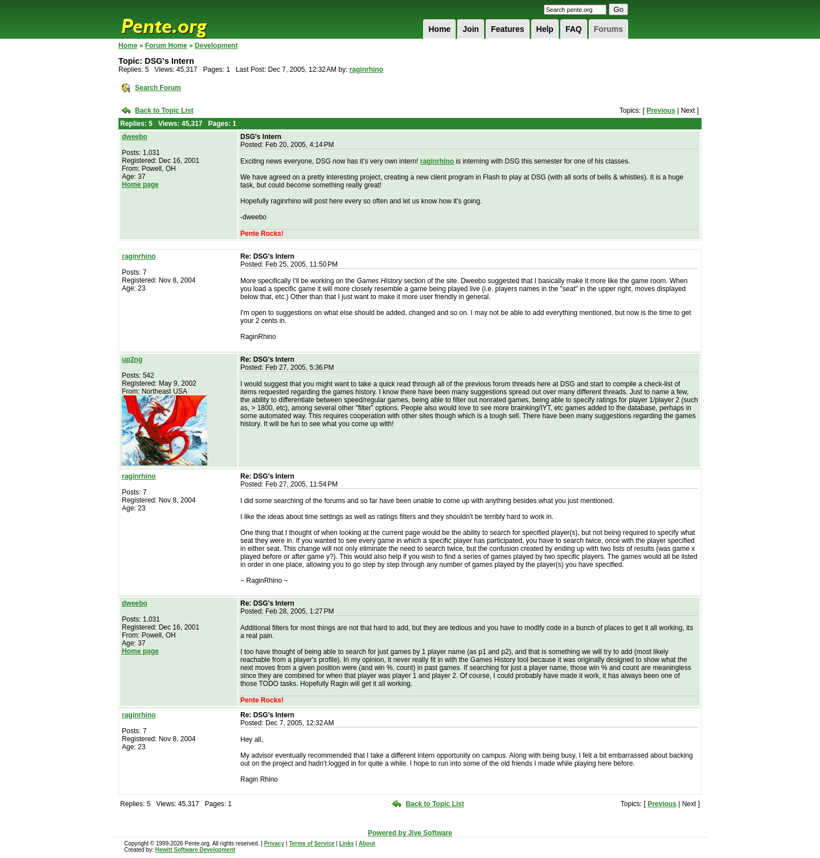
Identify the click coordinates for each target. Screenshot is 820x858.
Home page (140, 185)
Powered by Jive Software (410, 833)
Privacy (274, 843)
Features (507, 29)
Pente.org (178, 19)
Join (470, 29)
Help (545, 29)
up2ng (132, 359)
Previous (660, 111)
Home (439, 29)
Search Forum (158, 88)
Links (346, 843)
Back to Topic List (164, 111)
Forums (608, 29)
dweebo (134, 137)
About (367, 843)
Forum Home (166, 46)
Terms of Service (311, 843)
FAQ (573, 29)
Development (216, 46)
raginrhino (366, 69)
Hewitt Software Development (195, 850)
